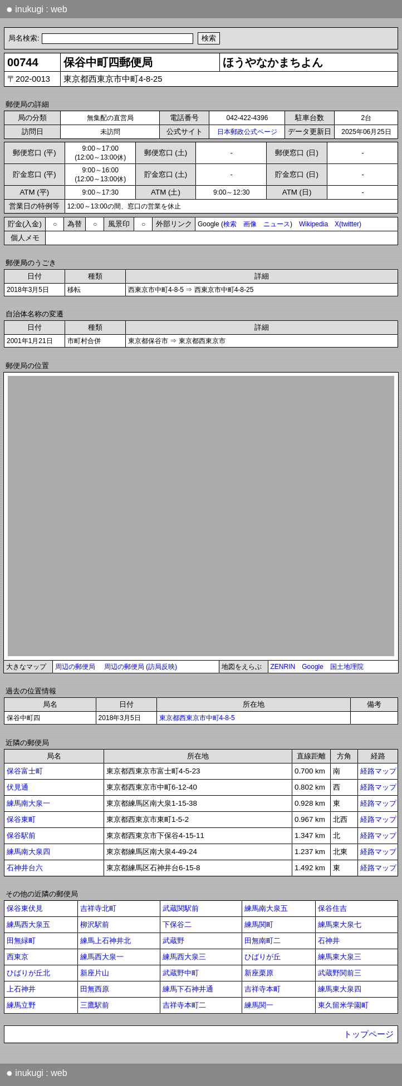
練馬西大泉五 (28, 924)
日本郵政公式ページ (247, 132)
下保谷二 (177, 924)
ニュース (276, 224)
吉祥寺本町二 (184, 1005)
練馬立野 (21, 1005)
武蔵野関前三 (339, 973)
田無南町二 (262, 940)
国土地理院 (347, 667)
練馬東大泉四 (339, 989)
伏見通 (17, 787)
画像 (250, 224)
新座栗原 (258, 973)
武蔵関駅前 (181, 908)
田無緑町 (21, 940)
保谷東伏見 (25, 908)
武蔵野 (173, 940)
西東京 (17, 957)
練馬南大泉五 (266, 908)
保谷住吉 (332, 908)
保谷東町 (21, 819)
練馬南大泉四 (28, 851)
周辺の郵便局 (75, 667)
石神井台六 (25, 868)
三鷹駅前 (94, 1005)
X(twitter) (348, 224)
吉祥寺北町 (98, 908)
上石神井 (21, 989)
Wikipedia (313, 224)
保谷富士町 (25, 771)
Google (312, 667)
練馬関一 (258, 1005)
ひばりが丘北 (28, 973)
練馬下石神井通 (188, 989)
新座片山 (94, 973)
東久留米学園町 (343, 1005)
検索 (230, 224)
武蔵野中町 (181, 973)
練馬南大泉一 (28, 803)
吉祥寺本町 (262, 989)
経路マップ (378, 771)
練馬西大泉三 (184, 957)
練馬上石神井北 (105, 940)
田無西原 (94, 989)
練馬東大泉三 (339, 957)
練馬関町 (258, 924)
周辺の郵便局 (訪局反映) (140, 667)
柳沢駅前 (94, 924)
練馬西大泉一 (102, 957)
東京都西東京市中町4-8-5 (197, 718)
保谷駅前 (21, 835)
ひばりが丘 (262, 957)
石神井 (329, 940)
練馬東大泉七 (339, 924)
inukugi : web (36, 9)
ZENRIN (283, 667)
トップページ (369, 1034)
